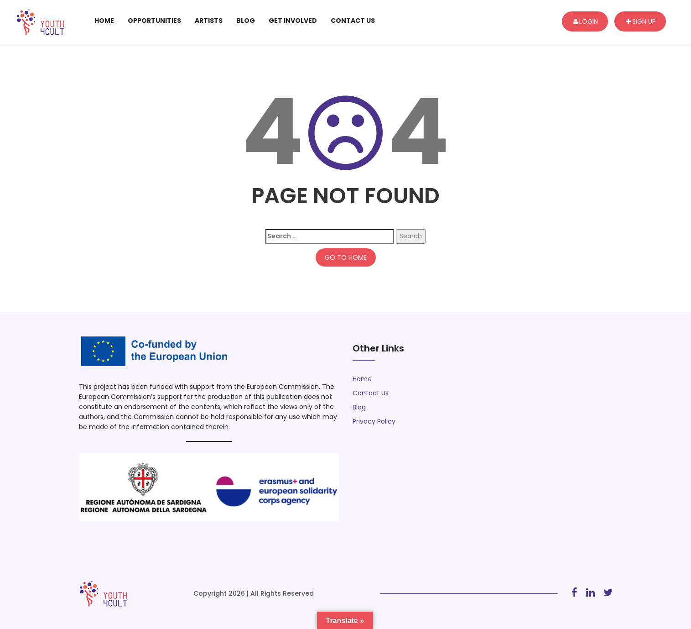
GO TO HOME (346, 257)
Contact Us (353, 20)
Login (585, 21)
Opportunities (154, 20)
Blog (245, 20)
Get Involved (293, 20)
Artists (209, 20)
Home (104, 20)
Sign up (641, 21)
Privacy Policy (374, 421)
